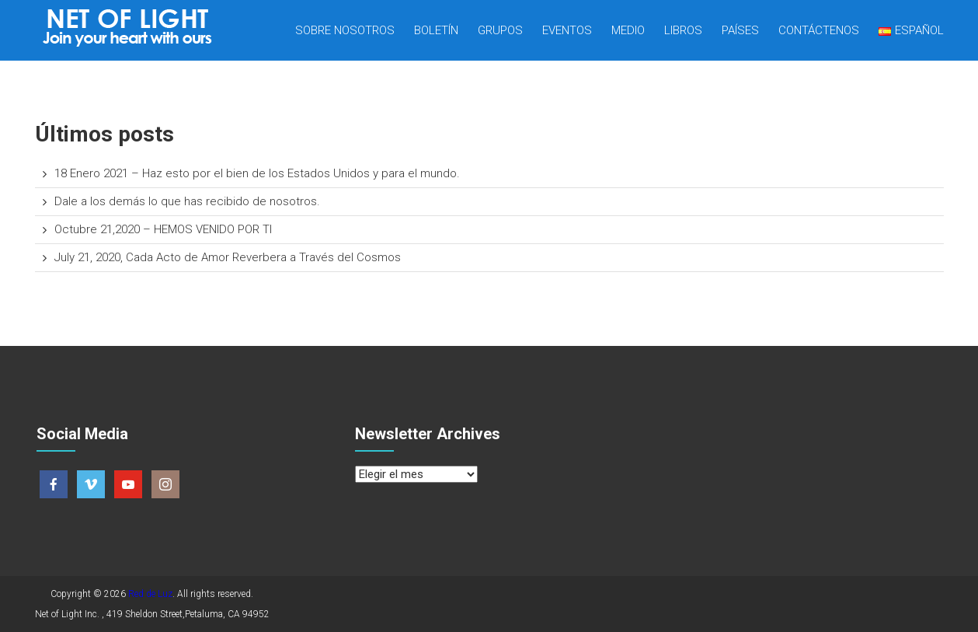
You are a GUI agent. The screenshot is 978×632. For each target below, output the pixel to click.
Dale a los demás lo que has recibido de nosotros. (187, 201)
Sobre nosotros (345, 30)
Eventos (567, 30)
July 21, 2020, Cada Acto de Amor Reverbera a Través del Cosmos (227, 257)
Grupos (500, 30)
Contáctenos (818, 30)
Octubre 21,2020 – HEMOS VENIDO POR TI (163, 229)
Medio (628, 30)
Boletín (436, 30)
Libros (683, 30)
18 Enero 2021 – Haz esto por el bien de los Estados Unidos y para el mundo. (257, 173)
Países (740, 30)
